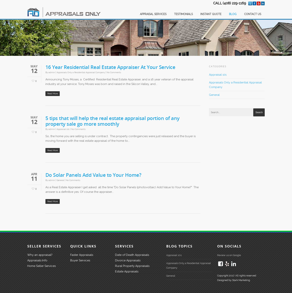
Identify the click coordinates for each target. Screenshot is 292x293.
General (60, 180)
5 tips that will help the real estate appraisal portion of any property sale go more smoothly (112, 121)
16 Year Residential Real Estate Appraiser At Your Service (110, 67)
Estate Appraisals (126, 271)
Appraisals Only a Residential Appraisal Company (81, 72)
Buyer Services (80, 260)
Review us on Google (229, 255)
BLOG (232, 14)
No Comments (114, 72)
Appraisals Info (37, 260)
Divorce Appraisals (127, 260)
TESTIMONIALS (183, 14)
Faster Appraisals (81, 255)
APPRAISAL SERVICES (153, 14)
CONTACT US (252, 14)
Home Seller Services (41, 266)
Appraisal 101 (63, 129)
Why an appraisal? (39, 255)
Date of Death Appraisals (132, 255)
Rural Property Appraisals (132, 266)
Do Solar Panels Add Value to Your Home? (93, 174)
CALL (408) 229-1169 (229, 3)
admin (51, 72)
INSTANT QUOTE (210, 14)
